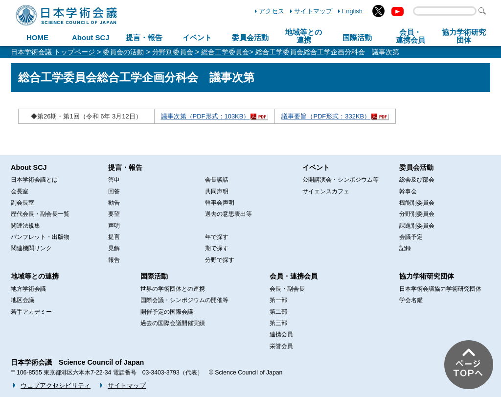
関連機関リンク (31, 248)
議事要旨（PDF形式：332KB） (325, 116)
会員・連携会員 (294, 276)
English (352, 11)
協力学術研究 (464, 36)
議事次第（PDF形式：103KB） (205, 116)
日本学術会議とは (34, 179)
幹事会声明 (219, 202)
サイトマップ (313, 11)
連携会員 (281, 334)
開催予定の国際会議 (166, 311)
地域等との (303, 36)
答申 (114, 179)
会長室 (19, 191)
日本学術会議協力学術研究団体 (440, 288)
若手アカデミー (31, 311)
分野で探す (219, 260)
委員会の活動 (123, 52)
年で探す (216, 237)
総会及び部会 (416, 179)
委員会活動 (250, 37)
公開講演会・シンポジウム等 (340, 179)
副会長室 (22, 202)
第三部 (278, 323)
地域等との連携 (35, 276)
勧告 (114, 202)
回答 (114, 191)
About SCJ (91, 37)
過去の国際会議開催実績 (172, 323)
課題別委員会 (416, 225)
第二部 (278, 311)
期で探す (216, 248)
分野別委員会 (172, 52)
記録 (405, 248)
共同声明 (216, 191)
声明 (114, 225)
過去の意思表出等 (228, 213)
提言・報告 (144, 37)
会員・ (410, 36)
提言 (114, 237)
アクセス (271, 11)
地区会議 (22, 300)
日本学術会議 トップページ (53, 52)
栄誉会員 (281, 346)
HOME (37, 37)
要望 (114, 213)
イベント (197, 37)
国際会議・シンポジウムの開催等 (184, 300)
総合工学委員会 (225, 52)
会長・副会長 (287, 288)
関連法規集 (25, 225)
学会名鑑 (411, 300)
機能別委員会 (416, 202)
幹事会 (408, 191)
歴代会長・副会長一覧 (40, 213)
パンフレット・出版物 (40, 237)
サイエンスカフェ (325, 191)
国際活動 (357, 37)
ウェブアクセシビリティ (56, 385)
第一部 (278, 300)
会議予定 (411, 237)
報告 (114, 260)
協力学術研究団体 (426, 276)
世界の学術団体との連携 (172, 288)
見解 (114, 248)
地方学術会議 (28, 288)
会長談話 (216, 179)
